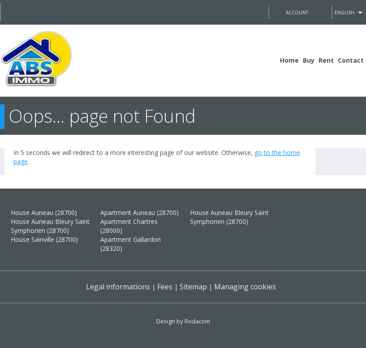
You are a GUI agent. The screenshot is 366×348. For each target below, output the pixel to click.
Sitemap (193, 287)
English (344, 12)
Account (297, 12)
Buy (308, 60)
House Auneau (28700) (44, 212)
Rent (326, 60)
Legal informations (118, 287)
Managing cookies (245, 287)
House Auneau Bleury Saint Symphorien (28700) (50, 226)
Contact (351, 60)
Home (289, 60)
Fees (164, 287)
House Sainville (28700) (44, 239)
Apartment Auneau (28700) (139, 212)
